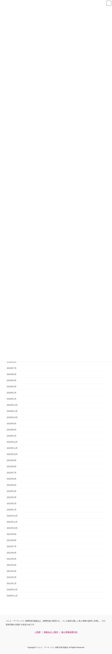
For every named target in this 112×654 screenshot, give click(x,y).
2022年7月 (11, 472)
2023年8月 (11, 429)
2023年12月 (12, 405)
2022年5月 (11, 485)
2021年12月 (12, 516)
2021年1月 (11, 583)
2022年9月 (11, 460)
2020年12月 (12, 589)
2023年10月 (12, 417)
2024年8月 (11, 362)
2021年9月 (11, 534)
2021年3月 (11, 571)
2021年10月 (12, 528)
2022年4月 (11, 491)
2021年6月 (11, 553)
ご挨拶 (37, 632)
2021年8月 (11, 540)
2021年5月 (11, 559)
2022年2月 (11, 503)
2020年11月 (12, 596)
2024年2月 (11, 393)
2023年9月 (11, 423)
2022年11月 (12, 448)
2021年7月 (11, 546)
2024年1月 (11, 399)
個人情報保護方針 (69, 632)
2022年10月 (12, 454)
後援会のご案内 (51, 632)
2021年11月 (12, 522)
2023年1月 (11, 436)
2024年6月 (11, 374)
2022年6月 (11, 479)
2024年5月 (11, 380)
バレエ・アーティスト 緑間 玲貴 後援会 (52, 647)
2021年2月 (11, 577)
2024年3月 (11, 386)
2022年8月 (11, 466)
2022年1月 (11, 509)
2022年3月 (11, 497)
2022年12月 (12, 442)
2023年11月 (12, 411)
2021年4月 (11, 565)
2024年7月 (11, 368)
